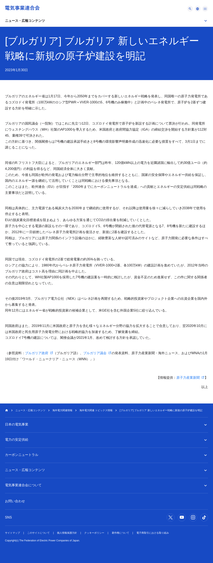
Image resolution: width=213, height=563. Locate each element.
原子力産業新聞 (188, 377)
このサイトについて (38, 532)
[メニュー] (190, 9)
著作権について (120, 532)
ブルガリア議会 (94, 353)
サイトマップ (12, 532)
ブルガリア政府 (36, 353)
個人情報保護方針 (67, 532)
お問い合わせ (15, 501)
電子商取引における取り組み (152, 532)
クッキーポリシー (94, 532)
